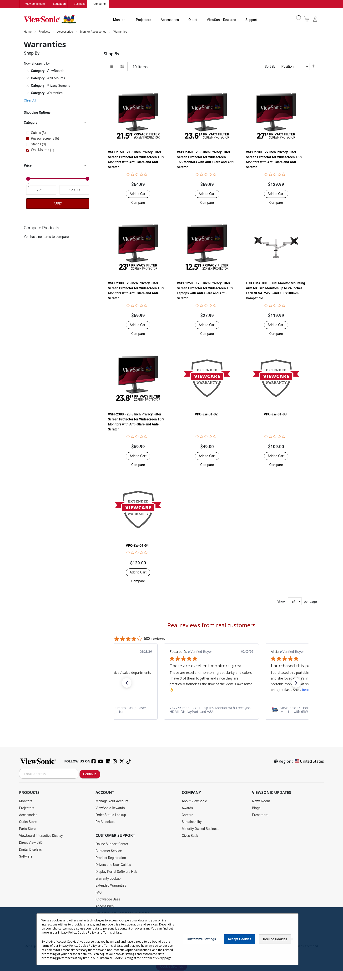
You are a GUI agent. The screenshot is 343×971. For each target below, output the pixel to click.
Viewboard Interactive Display (41, 836)
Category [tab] (30, 123)
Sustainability (192, 822)
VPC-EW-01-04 (137, 545)
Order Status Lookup (111, 815)
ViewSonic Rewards (221, 20)
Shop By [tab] (111, 53)
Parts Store (27, 829)
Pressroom (260, 815)
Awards (187, 808)
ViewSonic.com (35, 4)
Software (25, 857)
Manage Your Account (112, 801)
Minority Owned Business (200, 829)
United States (309, 761)
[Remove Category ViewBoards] (27, 71)
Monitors (119, 20)
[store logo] (50, 19)
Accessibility (105, 906)
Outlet (192, 20)
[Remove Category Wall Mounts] (27, 78)
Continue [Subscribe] (89, 774)
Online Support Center (112, 844)
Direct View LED (30, 843)
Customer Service (109, 851)
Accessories (170, 20)
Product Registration (111, 858)
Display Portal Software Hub (116, 872)
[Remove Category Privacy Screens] (27, 85)
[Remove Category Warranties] (27, 93)
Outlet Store (28, 822)
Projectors (143, 20)
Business (80, 4)
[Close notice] (292, 939)
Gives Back (190, 836)
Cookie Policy (87, 932)
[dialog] (171, 939)
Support (251, 20)
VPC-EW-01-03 (275, 414)
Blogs (256, 808)
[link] (140, 710)
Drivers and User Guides (113, 865)
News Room (261, 801)
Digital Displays (30, 850)
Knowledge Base (108, 899)
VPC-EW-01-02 (206, 414)
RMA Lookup (105, 822)
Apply (58, 203)
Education (59, 4)
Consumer (99, 4)
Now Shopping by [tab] (37, 64)
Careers (187, 815)
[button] (138, 203)
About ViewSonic (194, 801)
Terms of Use (112, 932)
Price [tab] (28, 166)
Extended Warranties (111, 886)
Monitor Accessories (93, 32)
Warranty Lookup (108, 879)
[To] (75, 190)
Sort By (270, 67)
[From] (41, 190)
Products (45, 32)
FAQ (98, 892)
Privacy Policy (67, 932)
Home (28, 32)
